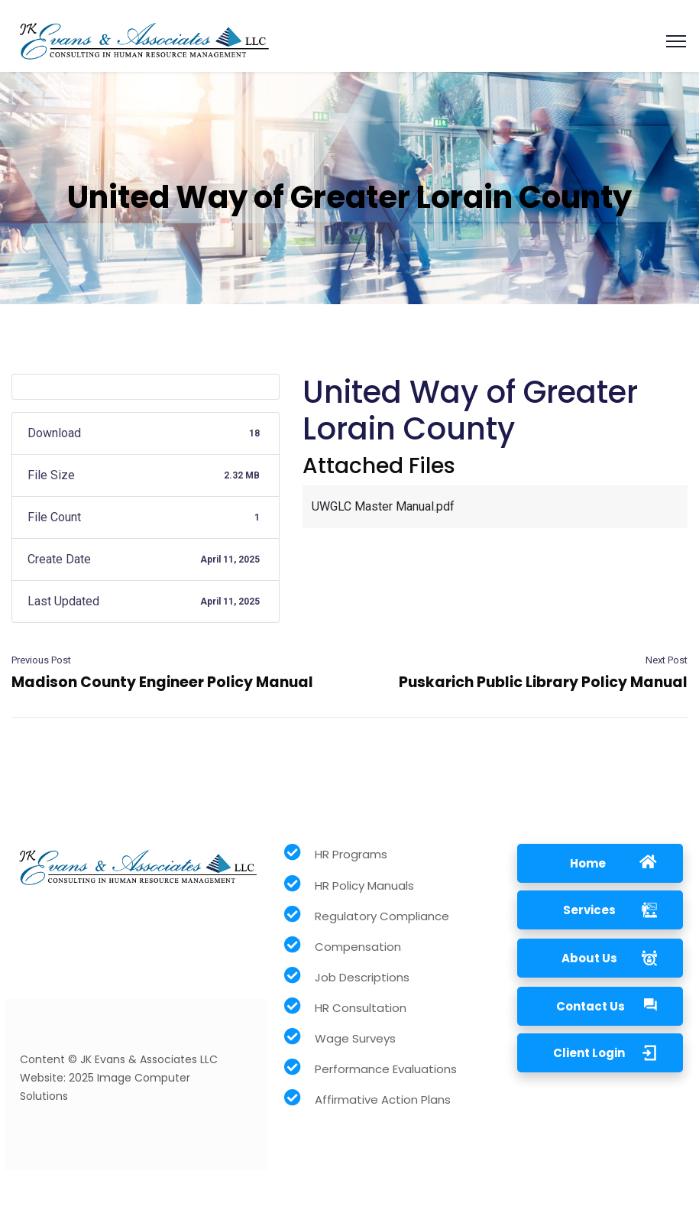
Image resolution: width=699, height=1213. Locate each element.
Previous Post (41, 660)
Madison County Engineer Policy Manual (162, 682)
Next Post (667, 660)
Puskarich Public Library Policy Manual (543, 682)
